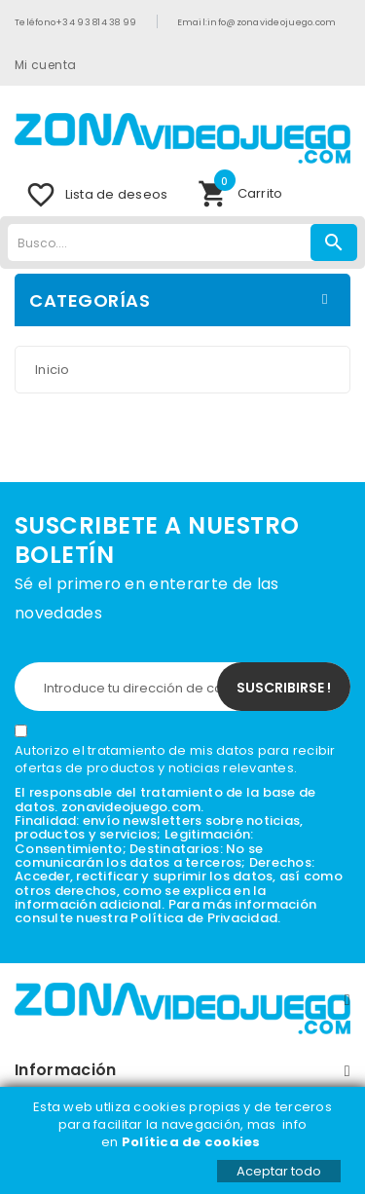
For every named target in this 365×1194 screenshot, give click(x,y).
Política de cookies (193, 1142)
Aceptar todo (279, 1171)
